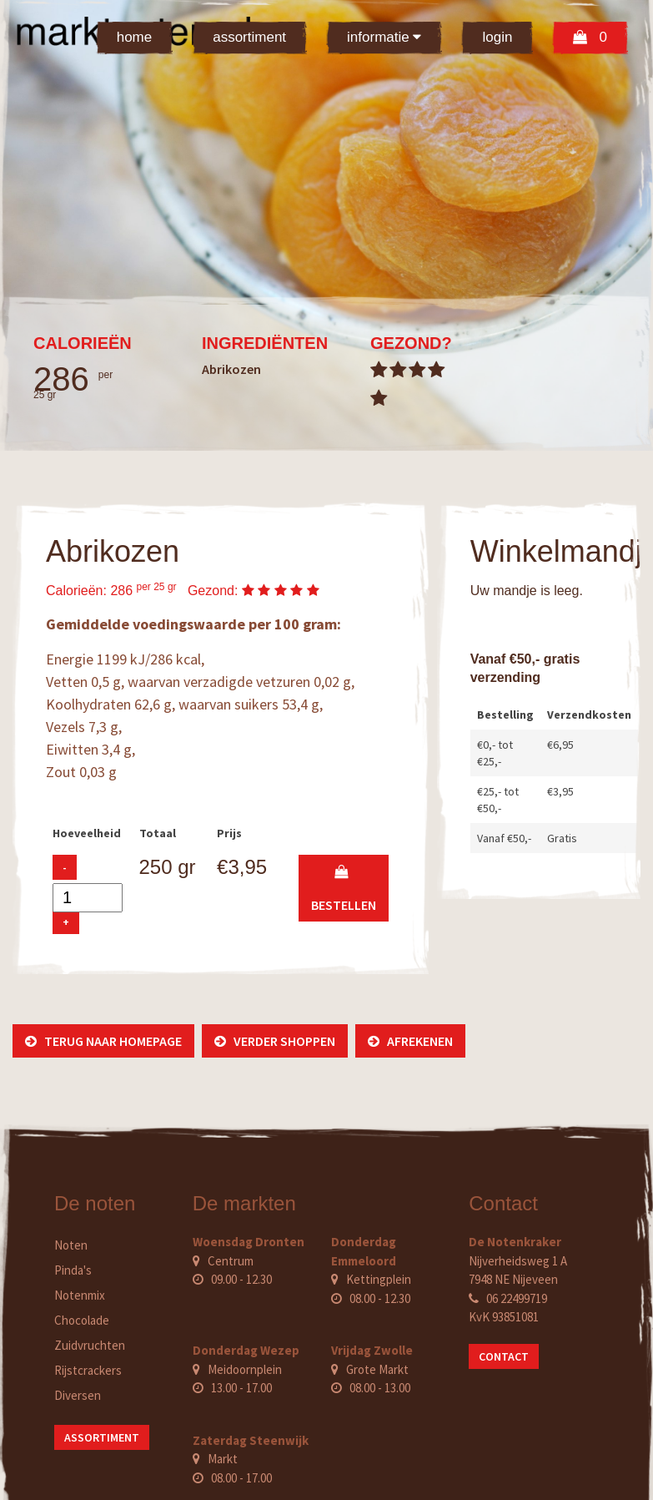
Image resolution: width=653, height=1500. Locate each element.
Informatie (384, 37)
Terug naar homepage (103, 1041)
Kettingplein (378, 1279)
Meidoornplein (245, 1369)
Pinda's (73, 1270)
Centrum (231, 1261)
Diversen (77, 1395)
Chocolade (81, 1320)
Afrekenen (410, 1041)
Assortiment (249, 37)
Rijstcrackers (88, 1370)
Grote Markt (377, 1369)
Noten (71, 1245)
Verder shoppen (274, 1041)
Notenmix (79, 1295)
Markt (223, 1459)
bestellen (343, 888)
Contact (504, 1356)
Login (497, 37)
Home (135, 37)
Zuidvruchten (89, 1345)
